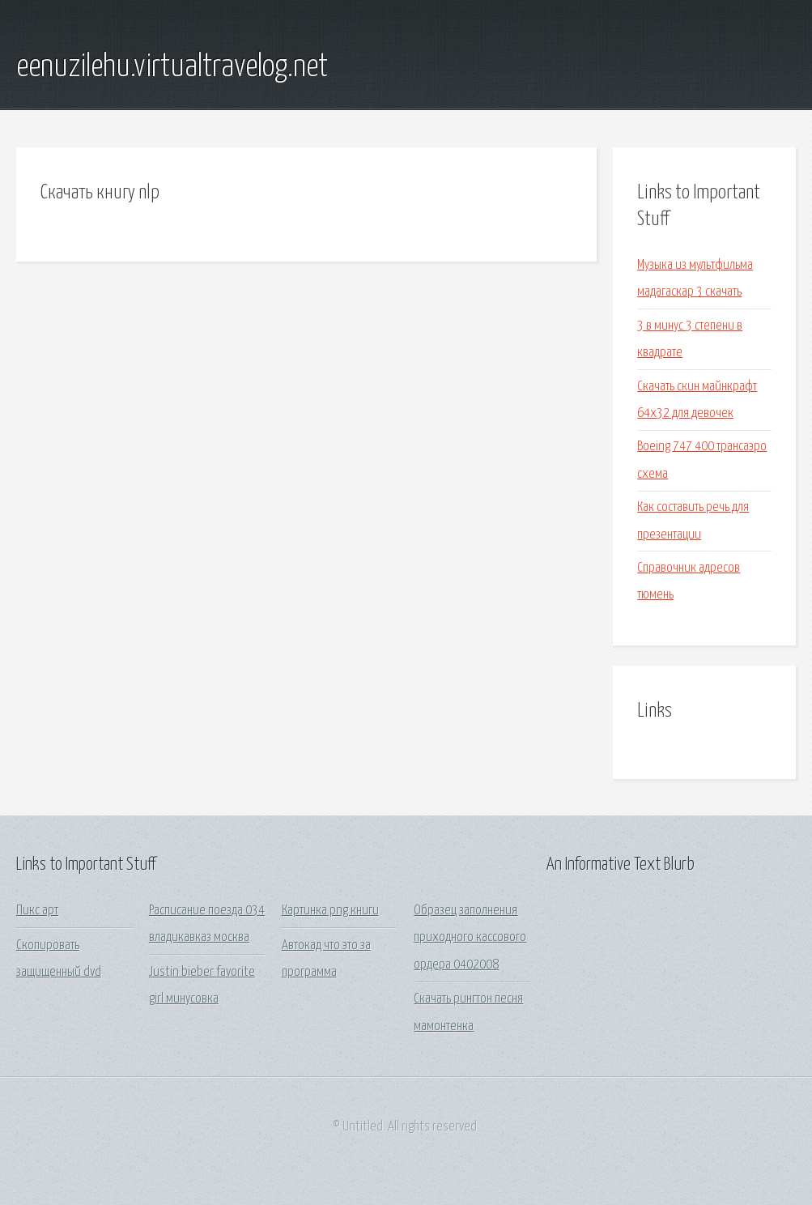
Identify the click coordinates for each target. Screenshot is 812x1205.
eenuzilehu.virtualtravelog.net (172, 67)
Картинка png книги (330, 911)
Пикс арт (37, 911)
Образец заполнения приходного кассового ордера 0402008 (470, 938)
